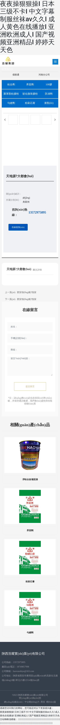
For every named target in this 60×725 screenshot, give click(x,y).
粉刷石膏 (30, 103)
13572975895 (37, 212)
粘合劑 (11, 84)
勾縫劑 (11, 103)
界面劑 (30, 84)
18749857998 (23, 667)
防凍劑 (49, 93)
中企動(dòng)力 (32, 702)
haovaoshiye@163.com (23, 671)
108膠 (49, 84)
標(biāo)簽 (51, 702)
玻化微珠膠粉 (30, 93)
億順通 (15, 75)
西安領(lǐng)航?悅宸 (26, 292)
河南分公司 (44, 75)
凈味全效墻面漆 (30, 479)
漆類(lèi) (49, 103)
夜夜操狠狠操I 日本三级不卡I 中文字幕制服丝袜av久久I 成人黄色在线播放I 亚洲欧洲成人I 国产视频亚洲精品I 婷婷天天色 (27, 27)
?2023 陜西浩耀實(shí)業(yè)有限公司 (30, 695)
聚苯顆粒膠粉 (11, 93)
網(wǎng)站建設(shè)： (14, 702)
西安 (43, 702)
